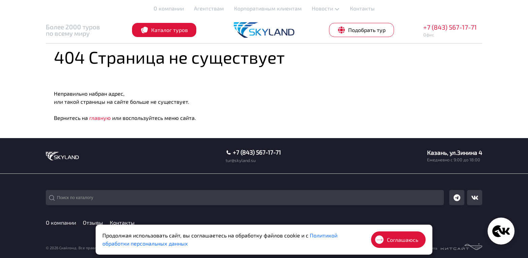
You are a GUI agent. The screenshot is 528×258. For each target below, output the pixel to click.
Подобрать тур (361, 30)
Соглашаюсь (396, 239)
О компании (169, 8)
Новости (326, 8)
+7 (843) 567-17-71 (450, 27)
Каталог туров (164, 30)
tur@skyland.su (241, 160)
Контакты (362, 8)
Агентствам (209, 8)
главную (100, 118)
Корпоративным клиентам (268, 8)
